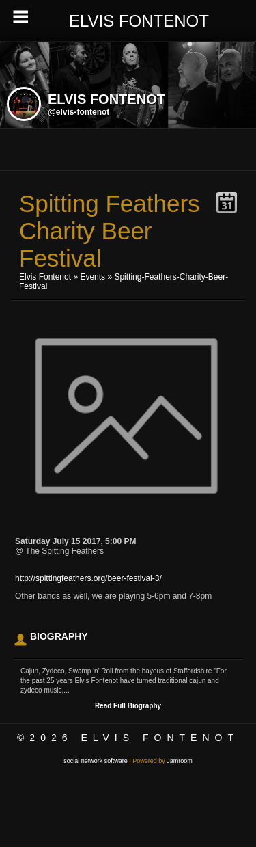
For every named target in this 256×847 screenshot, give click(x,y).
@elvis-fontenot (78, 112)
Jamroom (180, 760)
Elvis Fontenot (45, 277)
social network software (95, 760)
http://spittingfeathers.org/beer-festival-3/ (88, 578)
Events (92, 277)
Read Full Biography (128, 706)
